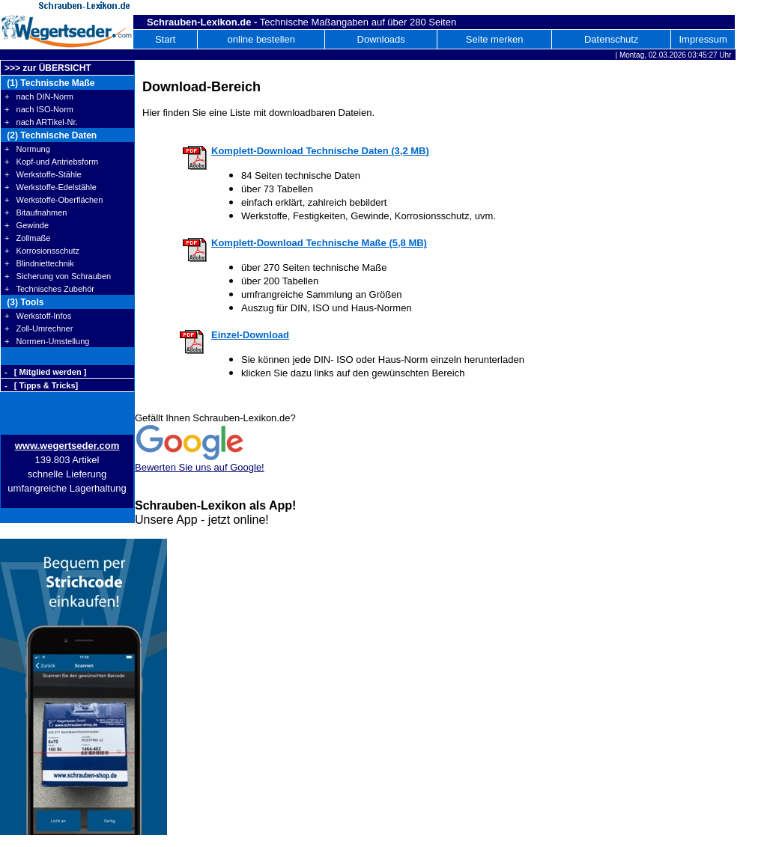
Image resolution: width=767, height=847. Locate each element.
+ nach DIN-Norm (38, 96)
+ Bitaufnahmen (35, 212)
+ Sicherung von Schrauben (57, 276)
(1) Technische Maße (49, 83)
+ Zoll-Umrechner (38, 328)
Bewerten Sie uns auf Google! (199, 467)
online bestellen (261, 39)
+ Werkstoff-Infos (37, 315)
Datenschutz (611, 39)
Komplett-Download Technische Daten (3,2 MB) (320, 150)
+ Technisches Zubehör (49, 288)
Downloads (381, 39)
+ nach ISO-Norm (38, 109)
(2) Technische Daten (50, 135)
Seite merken (495, 39)
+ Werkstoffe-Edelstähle (50, 187)
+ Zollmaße (27, 237)
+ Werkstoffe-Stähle (43, 174)
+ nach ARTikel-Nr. (41, 121)
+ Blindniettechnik (39, 263)
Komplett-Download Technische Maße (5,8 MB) (319, 242)
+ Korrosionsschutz (41, 250)
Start (165, 39)
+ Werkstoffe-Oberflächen (53, 199)
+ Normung (27, 148)
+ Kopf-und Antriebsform (51, 161)
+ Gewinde (26, 225)
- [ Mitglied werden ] (45, 371)
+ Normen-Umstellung (46, 341)
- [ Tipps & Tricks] (41, 385)
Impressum (703, 39)
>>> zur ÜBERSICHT (47, 68)
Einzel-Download (250, 334)
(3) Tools (23, 302)
